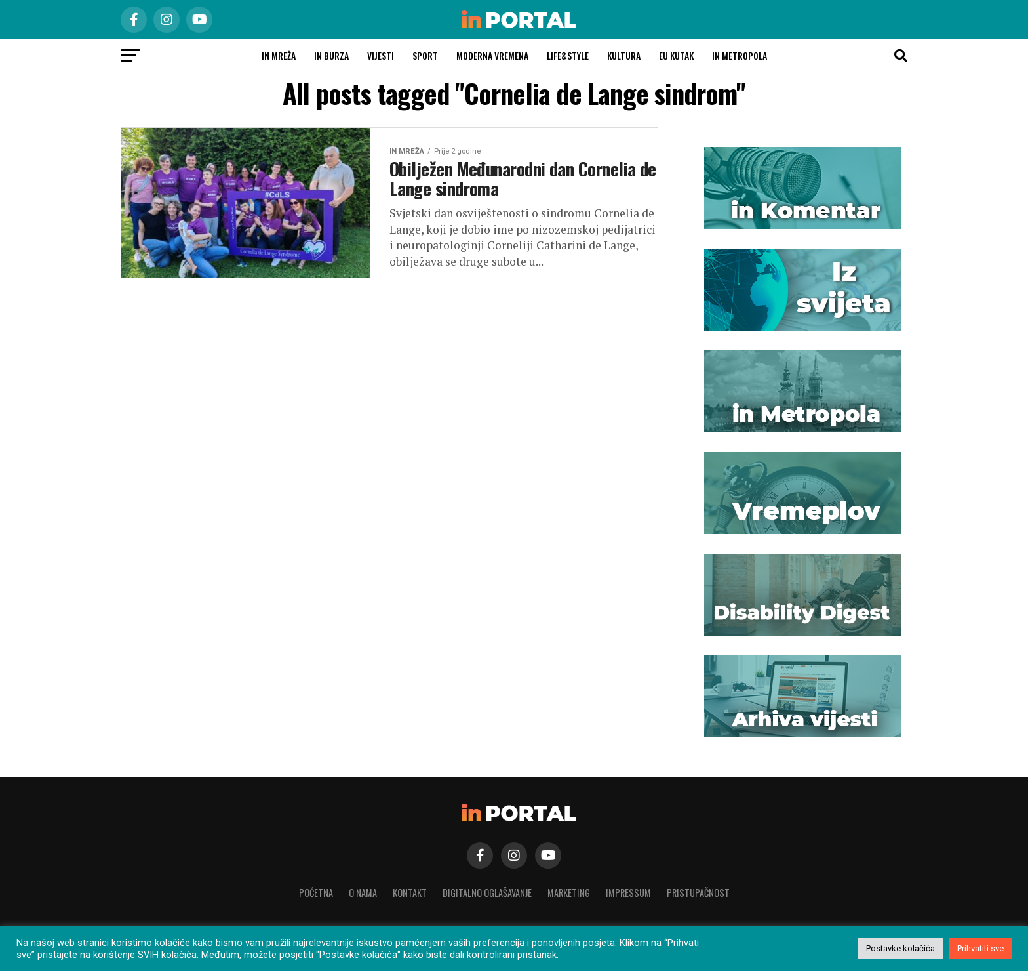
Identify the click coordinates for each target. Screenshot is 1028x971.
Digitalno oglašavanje (487, 892)
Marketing (568, 892)
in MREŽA (279, 55)
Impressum (628, 892)
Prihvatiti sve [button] (980, 948)
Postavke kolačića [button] (900, 948)
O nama (363, 892)
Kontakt (410, 892)
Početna (316, 892)
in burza (331, 55)
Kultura (624, 55)
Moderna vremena (492, 55)
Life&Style (568, 55)
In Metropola (739, 55)
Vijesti (380, 55)
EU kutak (676, 55)
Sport (425, 55)
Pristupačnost (698, 892)
